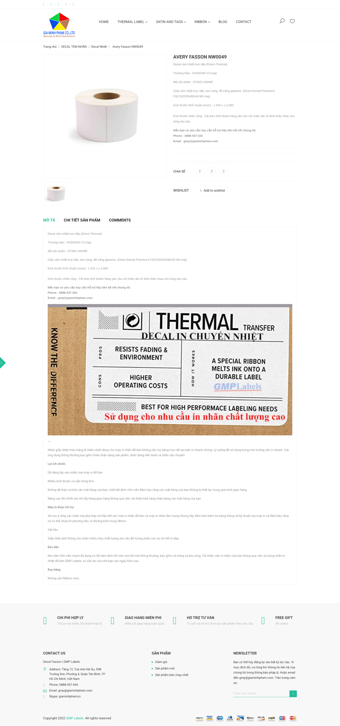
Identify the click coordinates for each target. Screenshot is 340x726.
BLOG (223, 22)
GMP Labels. (75, 718)
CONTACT (244, 22)
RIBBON (201, 22)
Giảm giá (161, 662)
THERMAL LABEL (131, 22)
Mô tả (49, 220)
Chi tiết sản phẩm (82, 220)
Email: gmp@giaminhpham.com (70, 690)
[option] (55, 193)
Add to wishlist (212, 190)
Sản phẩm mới (165, 668)
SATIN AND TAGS (170, 22)
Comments (120, 220)
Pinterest (223, 171)
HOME (104, 22)
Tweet (212, 171)
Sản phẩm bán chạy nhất (171, 675)
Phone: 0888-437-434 (63, 685)
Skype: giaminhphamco (65, 696)
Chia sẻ (200, 171)
